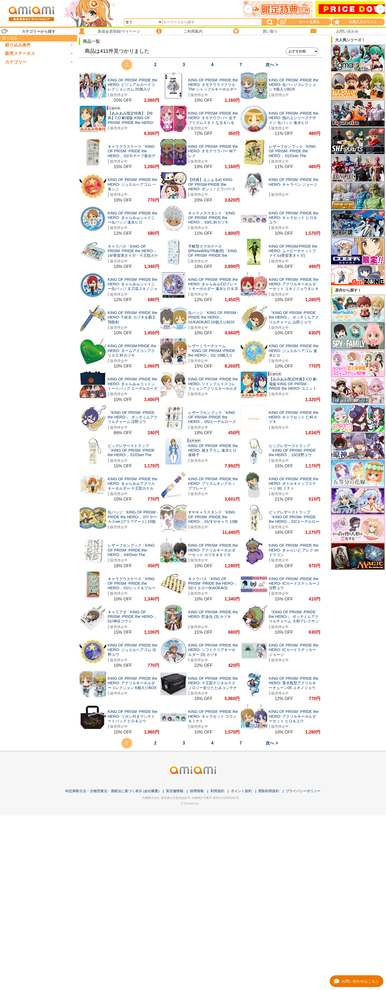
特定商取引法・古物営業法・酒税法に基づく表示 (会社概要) (112, 791)
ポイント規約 (241, 791)
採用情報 (197, 791)
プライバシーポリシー (303, 791)
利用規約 (217, 791)
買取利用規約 (268, 791)
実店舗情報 (174, 791)
